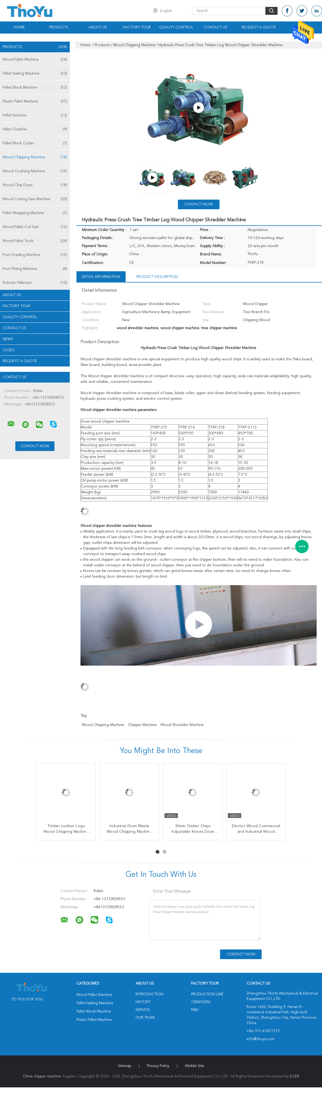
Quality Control (176, 27)
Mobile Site (194, 1066)
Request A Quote (259, 27)
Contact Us (215, 27)
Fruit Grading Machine (35, 255)
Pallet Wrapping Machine (35, 213)
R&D (195, 1010)
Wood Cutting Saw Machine (35, 199)
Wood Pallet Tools (35, 241)
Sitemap (124, 1066)
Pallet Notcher (35, 115)
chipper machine (142, 725)
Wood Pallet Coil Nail (35, 227)
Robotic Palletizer (35, 282)
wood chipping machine (103, 725)
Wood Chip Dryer (35, 185)
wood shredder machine (182, 725)
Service (143, 1010)
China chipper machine (42, 1076)
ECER (294, 1076)
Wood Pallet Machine (35, 59)
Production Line (207, 994)
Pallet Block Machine (35, 87)
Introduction (149, 994)
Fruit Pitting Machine (35, 269)
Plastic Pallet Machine (35, 101)
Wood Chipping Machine (35, 157)
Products (58, 27)
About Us (98, 27)
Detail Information (101, 277)
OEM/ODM (200, 1002)
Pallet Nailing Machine (35, 73)
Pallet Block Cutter (35, 143)
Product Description (157, 277)
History (143, 1002)
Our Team (145, 1017)
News (8, 339)
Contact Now (198, 204)
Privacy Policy (158, 1066)
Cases (8, 350)
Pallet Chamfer (35, 129)
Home (19, 27)
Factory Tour (137, 27)
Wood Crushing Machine (35, 171)
